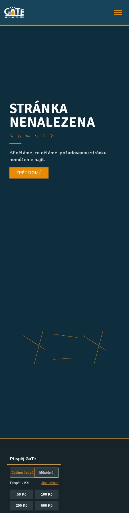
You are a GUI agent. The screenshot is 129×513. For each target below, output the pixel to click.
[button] (118, 12)
